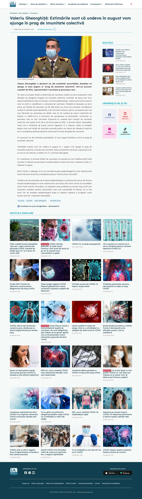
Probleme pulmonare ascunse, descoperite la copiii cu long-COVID (116, 286)
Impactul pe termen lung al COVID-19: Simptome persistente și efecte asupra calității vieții (117, 414)
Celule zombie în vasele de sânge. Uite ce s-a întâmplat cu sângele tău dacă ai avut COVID (86, 328)
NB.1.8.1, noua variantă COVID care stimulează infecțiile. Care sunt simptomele (54, 372)
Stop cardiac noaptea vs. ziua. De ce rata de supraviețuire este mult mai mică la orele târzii (123, 67)
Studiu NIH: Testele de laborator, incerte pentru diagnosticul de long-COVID (22, 286)
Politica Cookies (71, 483)
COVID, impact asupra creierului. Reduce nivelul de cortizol (117, 451)
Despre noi (25, 483)
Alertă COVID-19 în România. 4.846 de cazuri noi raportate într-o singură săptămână (53, 452)
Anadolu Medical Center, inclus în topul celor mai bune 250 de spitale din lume (124, 90)
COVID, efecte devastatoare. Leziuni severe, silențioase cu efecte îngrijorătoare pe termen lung (23, 329)
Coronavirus (34, 13)
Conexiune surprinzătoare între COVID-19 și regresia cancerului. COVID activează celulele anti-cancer (24, 415)
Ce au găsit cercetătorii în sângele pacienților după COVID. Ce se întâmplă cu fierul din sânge (55, 415)
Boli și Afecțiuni (23, 13)
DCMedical (13, 13)
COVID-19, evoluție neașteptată (86, 244)
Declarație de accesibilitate (111, 483)
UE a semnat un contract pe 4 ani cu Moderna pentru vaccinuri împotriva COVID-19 (117, 246)
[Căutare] (131, 4)
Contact (97, 483)
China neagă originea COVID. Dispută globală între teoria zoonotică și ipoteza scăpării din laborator (55, 287)
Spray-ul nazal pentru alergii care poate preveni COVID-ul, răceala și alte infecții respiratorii (24, 372)
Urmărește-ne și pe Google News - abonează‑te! (39, 206)
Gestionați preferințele (85, 483)
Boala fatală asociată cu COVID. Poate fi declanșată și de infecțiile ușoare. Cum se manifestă (117, 329)
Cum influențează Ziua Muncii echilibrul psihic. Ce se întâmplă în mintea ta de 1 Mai (124, 79)
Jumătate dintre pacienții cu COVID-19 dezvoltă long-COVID (86, 371)
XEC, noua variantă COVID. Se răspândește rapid (85, 413)
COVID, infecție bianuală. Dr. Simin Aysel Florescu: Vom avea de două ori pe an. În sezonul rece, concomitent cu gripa (55, 248)
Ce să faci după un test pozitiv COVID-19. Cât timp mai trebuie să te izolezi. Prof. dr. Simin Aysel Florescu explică (117, 373)
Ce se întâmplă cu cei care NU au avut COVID (86, 451)
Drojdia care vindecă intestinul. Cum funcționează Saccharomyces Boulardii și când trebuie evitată (123, 54)
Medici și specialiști (37, 483)
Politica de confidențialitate (55, 483)
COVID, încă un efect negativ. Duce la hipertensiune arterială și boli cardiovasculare (24, 452)
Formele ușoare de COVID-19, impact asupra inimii (85, 285)
